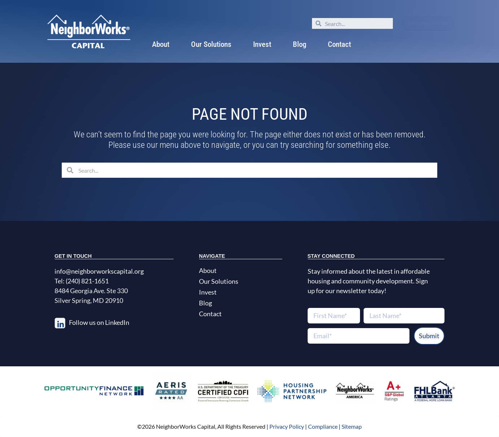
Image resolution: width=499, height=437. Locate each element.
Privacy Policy (286, 426)
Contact (339, 44)
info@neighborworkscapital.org (99, 271)
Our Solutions (211, 44)
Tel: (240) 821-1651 (82, 281)
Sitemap (352, 426)
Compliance (323, 426)
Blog (299, 44)
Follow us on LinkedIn (99, 322)
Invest (262, 44)
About (160, 44)
